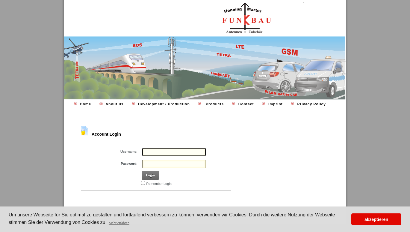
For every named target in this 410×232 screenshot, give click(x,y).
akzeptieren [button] (376, 219)
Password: (129, 163)
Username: (128, 151)
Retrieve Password (99, 198)
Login (150, 175)
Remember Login (159, 183)
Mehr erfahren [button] (119, 223)
